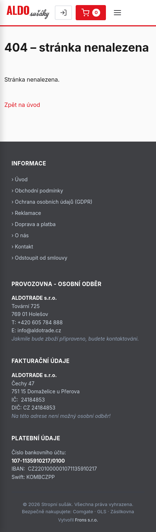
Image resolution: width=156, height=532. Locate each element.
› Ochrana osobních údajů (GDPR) (52, 202)
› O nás (20, 235)
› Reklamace (26, 213)
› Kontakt (22, 246)
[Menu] (117, 12)
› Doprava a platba (33, 224)
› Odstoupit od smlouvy (39, 258)
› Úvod (20, 179)
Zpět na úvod (22, 104)
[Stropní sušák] (28, 12)
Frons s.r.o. (86, 520)
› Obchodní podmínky (37, 190)
